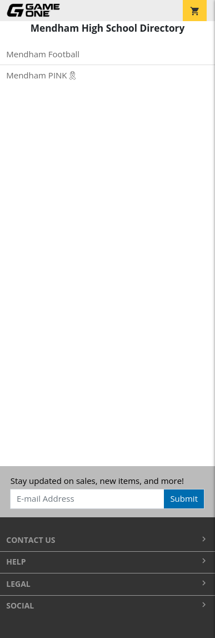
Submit (184, 498)
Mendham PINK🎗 (41, 75)
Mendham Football (42, 54)
